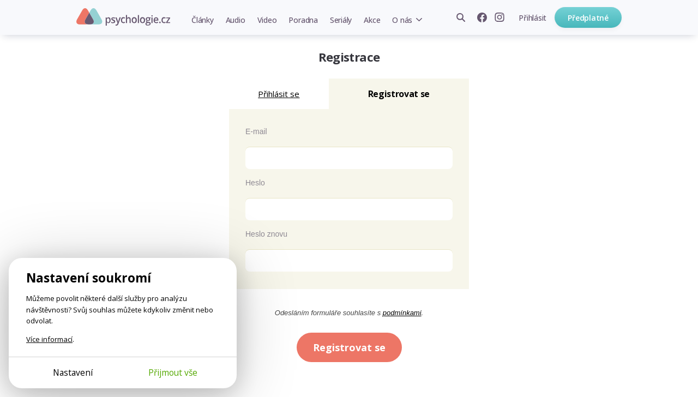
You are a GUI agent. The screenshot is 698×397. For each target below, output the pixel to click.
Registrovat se (349, 347)
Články (202, 20)
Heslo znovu (266, 234)
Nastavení (73, 372)
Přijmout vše (172, 372)
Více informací (49, 339)
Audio (235, 20)
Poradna (302, 20)
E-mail (256, 131)
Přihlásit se (278, 93)
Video (267, 20)
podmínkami (402, 313)
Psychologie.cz (123, 17)
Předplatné (588, 18)
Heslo (255, 182)
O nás (402, 20)
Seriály (341, 20)
